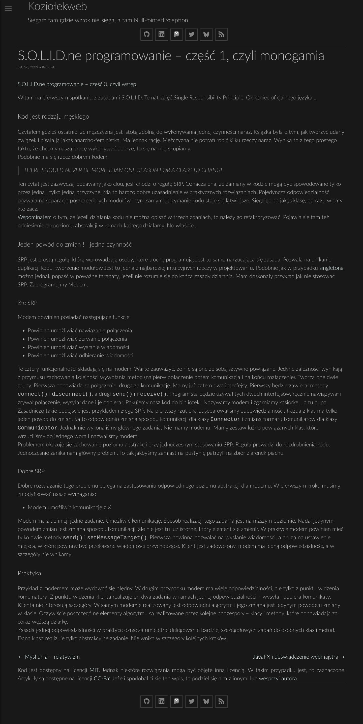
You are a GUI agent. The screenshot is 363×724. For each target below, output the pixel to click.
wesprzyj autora (278, 679)
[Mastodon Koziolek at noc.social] (176, 35)
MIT (94, 671)
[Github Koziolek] (146, 35)
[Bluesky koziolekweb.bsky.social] (206, 35)
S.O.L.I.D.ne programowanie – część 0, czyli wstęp (77, 84)
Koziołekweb (57, 6)
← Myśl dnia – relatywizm (49, 658)
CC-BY (102, 679)
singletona (331, 268)
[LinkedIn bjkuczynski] (161, 35)
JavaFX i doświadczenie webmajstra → (299, 658)
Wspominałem (35, 217)
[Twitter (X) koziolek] (191, 35)
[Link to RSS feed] (221, 35)
